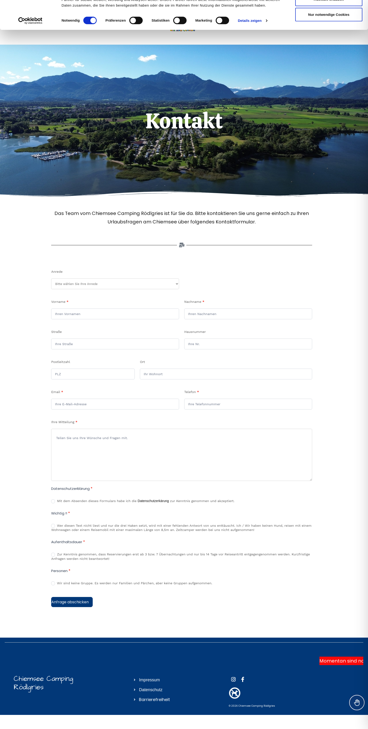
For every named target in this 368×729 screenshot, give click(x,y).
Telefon (191, 392)
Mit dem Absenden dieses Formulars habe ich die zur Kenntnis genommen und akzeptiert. (142, 501)
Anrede (56, 271)
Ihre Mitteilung (64, 422)
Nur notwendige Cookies (328, 43)
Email (57, 392)
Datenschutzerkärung (153, 501)
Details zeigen (249, 49)
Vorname (60, 302)
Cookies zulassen (329, 12)
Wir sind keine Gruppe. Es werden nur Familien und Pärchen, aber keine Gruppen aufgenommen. (131, 583)
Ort (142, 362)
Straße (56, 332)
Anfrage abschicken (70, 602)
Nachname (194, 302)
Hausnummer (195, 332)
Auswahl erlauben (329, 28)
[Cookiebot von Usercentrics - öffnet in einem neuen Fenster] (30, 49)
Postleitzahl (60, 362)
